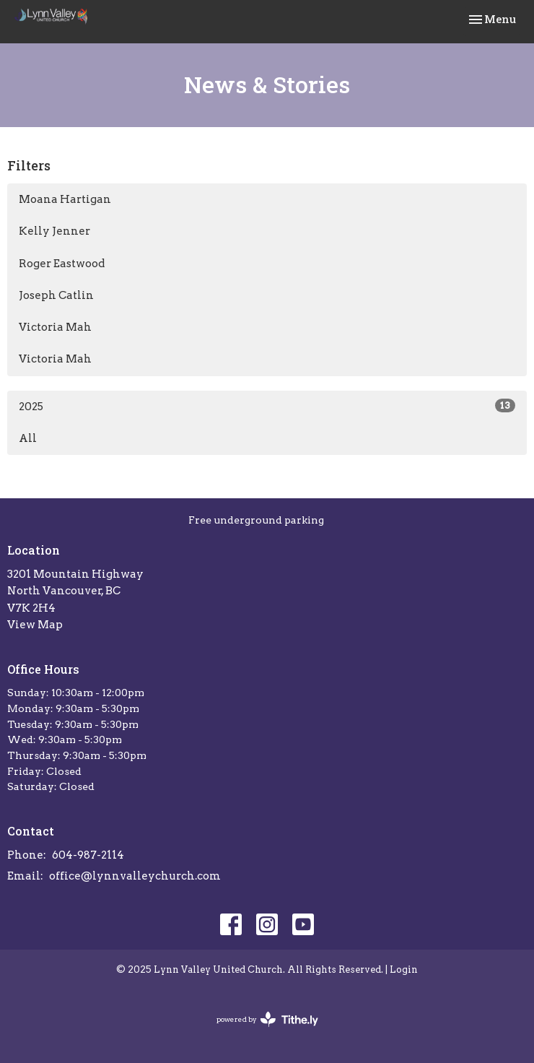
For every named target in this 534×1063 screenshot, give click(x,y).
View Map (35, 624)
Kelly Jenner (54, 231)
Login (404, 969)
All (28, 438)
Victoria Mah (55, 327)
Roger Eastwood (62, 263)
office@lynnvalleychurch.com (135, 875)
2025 (267, 406)
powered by (267, 1019)
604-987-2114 (88, 855)
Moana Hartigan (65, 199)
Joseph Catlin (56, 295)
